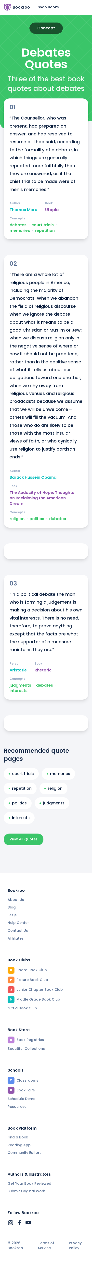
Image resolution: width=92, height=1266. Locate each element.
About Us (16, 899)
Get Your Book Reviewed (29, 1183)
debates (18, 225)
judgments (20, 685)
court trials (42, 225)
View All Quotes (24, 839)
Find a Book (18, 1137)
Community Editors (24, 1152)
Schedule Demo (22, 1098)
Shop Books (48, 7)
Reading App (19, 1145)
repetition (45, 230)
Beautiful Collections (26, 1048)
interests (18, 690)
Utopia (52, 210)
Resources (17, 1106)
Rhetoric (43, 670)
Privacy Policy (75, 1245)
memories (20, 230)
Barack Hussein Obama (33, 477)
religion (17, 519)
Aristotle (18, 670)
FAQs (12, 915)
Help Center (18, 922)
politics (36, 519)
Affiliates (16, 938)
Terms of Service (46, 1245)
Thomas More (23, 210)
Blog (12, 907)
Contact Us (18, 930)
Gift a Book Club (22, 1008)
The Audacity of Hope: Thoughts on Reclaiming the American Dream (42, 498)
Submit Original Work (26, 1191)
